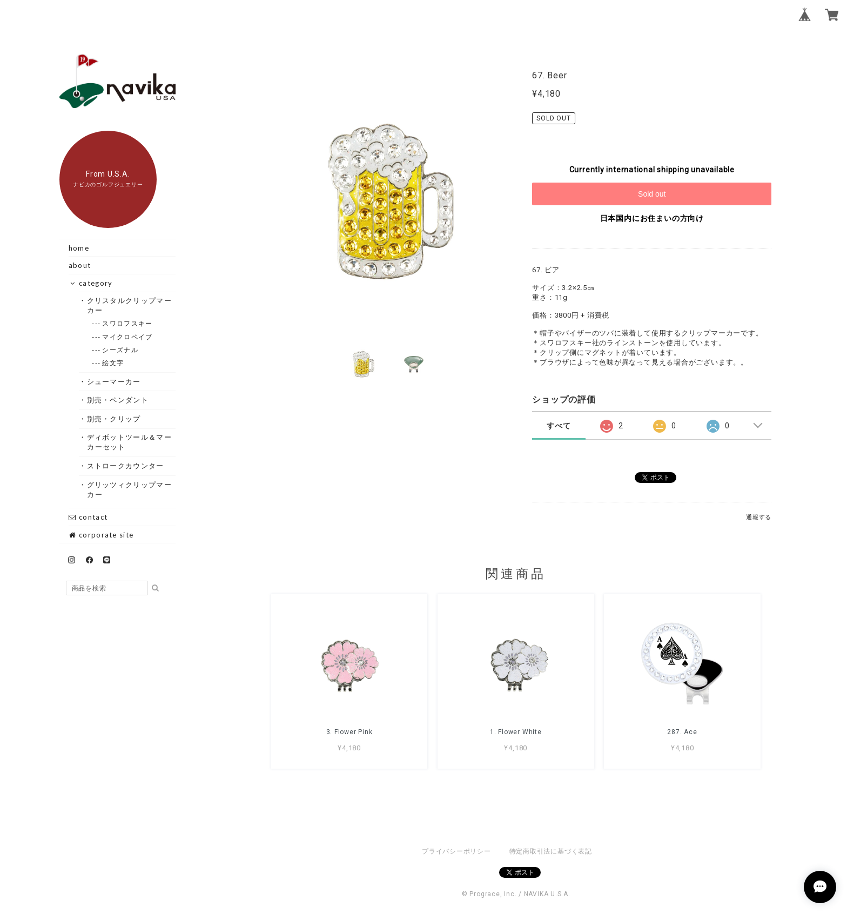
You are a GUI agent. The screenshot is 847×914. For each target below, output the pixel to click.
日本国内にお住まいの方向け (652, 218)
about (80, 265)
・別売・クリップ (113, 418)
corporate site (101, 534)
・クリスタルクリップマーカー (129, 305)
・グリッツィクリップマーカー (129, 489)
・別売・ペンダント (118, 399)
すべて (558, 425)
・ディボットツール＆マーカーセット (129, 442)
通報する (758, 517)
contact (88, 517)
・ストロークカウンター (125, 465)
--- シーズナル (120, 350)
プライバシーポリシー (456, 851)
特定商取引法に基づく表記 (550, 851)
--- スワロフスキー (127, 323)
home (79, 248)
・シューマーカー (113, 381)
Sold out (652, 194)
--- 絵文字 (113, 363)
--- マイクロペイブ (127, 337)
